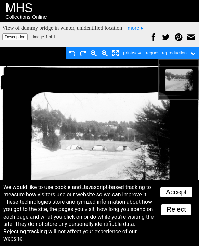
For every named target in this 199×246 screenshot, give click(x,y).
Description (15, 37)
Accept (176, 192)
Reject (176, 209)
